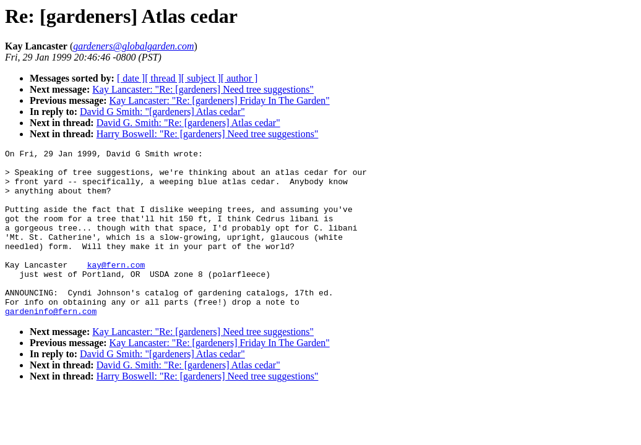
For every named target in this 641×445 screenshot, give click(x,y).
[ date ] (131, 78)
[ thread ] (163, 78)
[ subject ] (201, 78)
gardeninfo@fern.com (51, 344)
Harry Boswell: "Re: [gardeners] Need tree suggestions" (208, 134)
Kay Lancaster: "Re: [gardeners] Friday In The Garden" (220, 100)
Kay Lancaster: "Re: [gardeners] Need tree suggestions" (203, 89)
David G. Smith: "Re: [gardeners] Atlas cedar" (188, 122)
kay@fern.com (116, 288)
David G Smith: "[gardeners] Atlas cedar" (162, 111)
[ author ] (239, 78)
